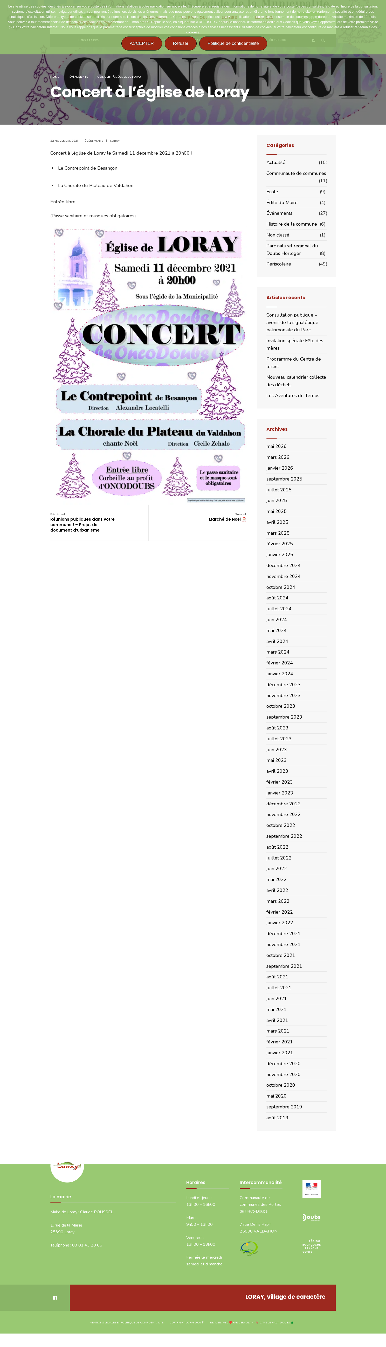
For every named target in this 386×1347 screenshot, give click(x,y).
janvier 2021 (279, 1053)
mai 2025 (276, 511)
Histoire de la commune (291, 224)
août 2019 (277, 1118)
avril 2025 (277, 522)
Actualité (275, 162)
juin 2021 (276, 998)
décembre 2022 (283, 804)
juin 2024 (276, 620)
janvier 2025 (279, 554)
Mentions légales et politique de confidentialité (126, 1322)
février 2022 (279, 912)
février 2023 (279, 782)
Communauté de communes (296, 173)
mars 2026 (278, 457)
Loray (115, 141)
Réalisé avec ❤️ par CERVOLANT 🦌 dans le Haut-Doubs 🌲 (252, 1322)
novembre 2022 (283, 814)
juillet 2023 (279, 739)
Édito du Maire (282, 202)
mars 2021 (278, 1031)
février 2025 (279, 544)
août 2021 (277, 977)
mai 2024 (276, 630)
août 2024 (277, 598)
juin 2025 (276, 500)
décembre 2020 (283, 1064)
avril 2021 (277, 1020)
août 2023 (277, 728)
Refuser (181, 43)
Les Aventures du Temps (292, 395)
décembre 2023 (283, 685)
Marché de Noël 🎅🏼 (228, 517)
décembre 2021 (283, 933)
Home (54, 77)
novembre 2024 (283, 576)
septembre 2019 (284, 1107)
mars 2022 (278, 901)
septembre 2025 (284, 479)
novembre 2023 (283, 695)
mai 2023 (276, 760)
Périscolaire (278, 264)
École (272, 192)
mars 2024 (278, 652)
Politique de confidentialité (233, 43)
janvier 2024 (279, 674)
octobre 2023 (280, 706)
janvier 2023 (279, 793)
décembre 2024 (283, 565)
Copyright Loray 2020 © (187, 1322)
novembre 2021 (283, 944)
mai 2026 (276, 446)
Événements (79, 77)
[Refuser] (379, 27)
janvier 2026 (279, 468)
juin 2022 (276, 868)
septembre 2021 (284, 966)
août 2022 (277, 847)
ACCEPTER (142, 43)
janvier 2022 (279, 923)
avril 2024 (277, 641)
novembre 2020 (283, 1074)
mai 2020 (276, 1096)
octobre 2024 (280, 587)
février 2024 (279, 663)
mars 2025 (278, 533)
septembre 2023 (284, 717)
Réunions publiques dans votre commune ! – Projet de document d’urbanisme (82, 522)
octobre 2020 (280, 1085)
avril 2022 (277, 890)
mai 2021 (276, 1009)
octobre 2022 (280, 825)
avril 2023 (277, 771)
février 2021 (279, 1042)
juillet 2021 (279, 988)
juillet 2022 (279, 858)
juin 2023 (276, 750)
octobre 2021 (280, 955)
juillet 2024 (279, 609)
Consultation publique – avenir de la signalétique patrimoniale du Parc (292, 322)
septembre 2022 (284, 836)
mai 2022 (276, 879)
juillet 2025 (279, 490)
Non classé (277, 235)
